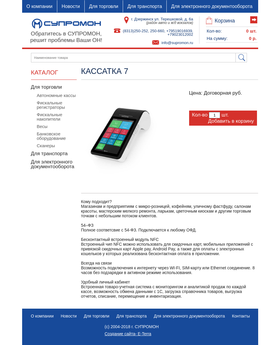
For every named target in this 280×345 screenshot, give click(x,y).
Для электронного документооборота (212, 6)
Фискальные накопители (50, 117)
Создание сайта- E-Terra (128, 333)
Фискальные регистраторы (51, 105)
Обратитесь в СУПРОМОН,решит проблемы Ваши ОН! (66, 36)
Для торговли (103, 6)
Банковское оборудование (51, 136)
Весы (42, 126)
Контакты (241, 316)
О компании (40, 6)
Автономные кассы (56, 95)
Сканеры (46, 145)
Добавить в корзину (231, 121)
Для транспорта (144, 6)
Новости (71, 6)
